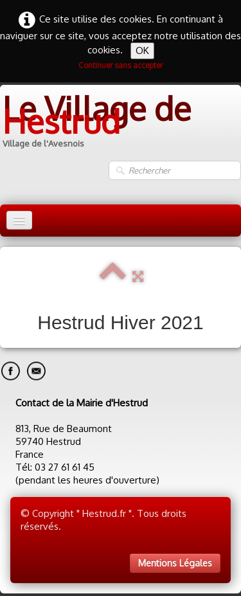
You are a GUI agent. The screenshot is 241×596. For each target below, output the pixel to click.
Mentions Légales (175, 562)
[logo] (120, 122)
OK (142, 50)
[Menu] (19, 220)
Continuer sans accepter (120, 65)
